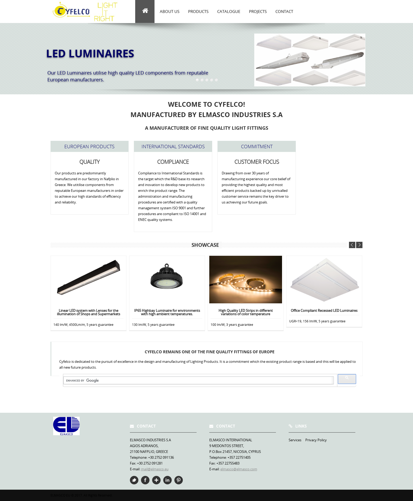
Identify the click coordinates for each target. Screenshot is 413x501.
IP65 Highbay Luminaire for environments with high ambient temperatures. (167, 312)
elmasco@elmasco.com (238, 469)
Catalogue (228, 11)
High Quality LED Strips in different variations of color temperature (246, 312)
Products (198, 11)
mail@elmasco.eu (155, 469)
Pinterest (178, 480)
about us (169, 11)
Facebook (145, 480)
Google (156, 480)
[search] (198, 380)
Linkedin (167, 480)
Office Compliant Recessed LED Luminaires (324, 311)
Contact (284, 11)
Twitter (134, 480)
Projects (258, 11)
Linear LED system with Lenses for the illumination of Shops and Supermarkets (88, 312)
